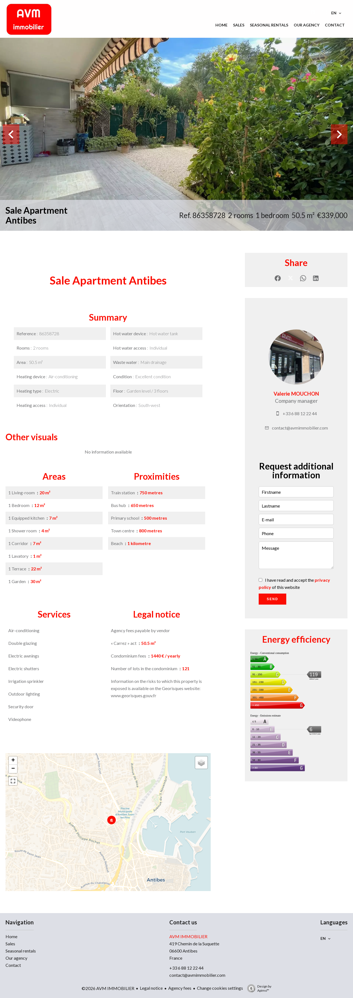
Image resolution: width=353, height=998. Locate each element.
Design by (257, 988)
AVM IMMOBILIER (188, 936)
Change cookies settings (220, 988)
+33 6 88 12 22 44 (300, 413)
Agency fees (179, 988)
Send (272, 599)
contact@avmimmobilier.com (300, 427)
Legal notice (151, 988)
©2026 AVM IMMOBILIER (108, 988)
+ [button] (13, 760)
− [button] (13, 769)
